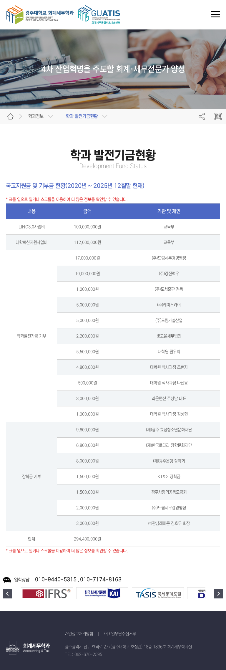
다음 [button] (218, 593)
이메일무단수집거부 (120, 634)
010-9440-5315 (56, 580)
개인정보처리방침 (79, 634)
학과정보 (36, 116)
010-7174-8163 (101, 580)
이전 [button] (7, 593)
